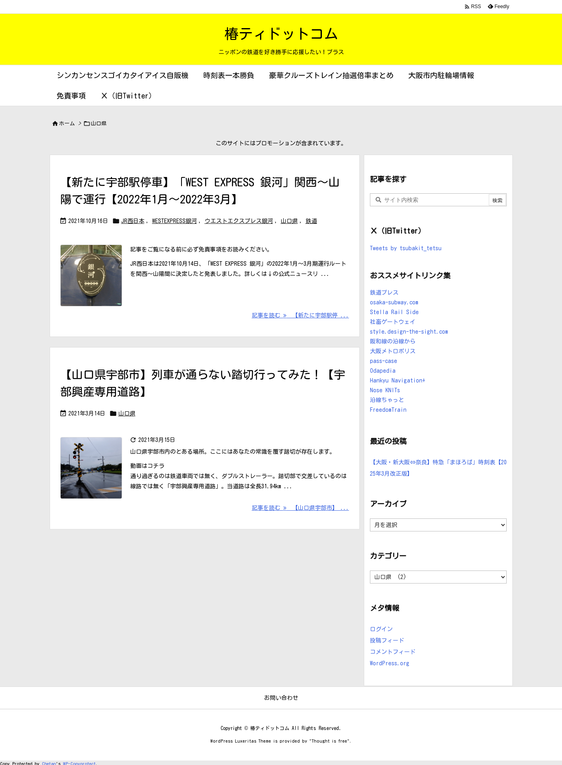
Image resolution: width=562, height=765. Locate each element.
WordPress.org (389, 663)
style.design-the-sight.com (409, 331)
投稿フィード (387, 640)
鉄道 (311, 221)
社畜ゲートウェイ (392, 322)
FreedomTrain (388, 410)
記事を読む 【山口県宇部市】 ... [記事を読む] (300, 508)
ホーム (67, 123)
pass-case (383, 361)
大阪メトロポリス (392, 351)
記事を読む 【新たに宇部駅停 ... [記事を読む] (300, 315)
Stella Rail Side (394, 312)
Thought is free (329, 741)
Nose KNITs (385, 390)
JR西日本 (132, 221)
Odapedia (383, 371)
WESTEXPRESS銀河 (174, 221)
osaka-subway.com (394, 302)
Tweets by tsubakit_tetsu (406, 248)
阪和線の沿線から (392, 341)
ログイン (381, 629)
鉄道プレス (384, 292)
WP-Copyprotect (79, 762)
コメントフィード (392, 652)
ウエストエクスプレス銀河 (239, 221)
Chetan (49, 762)
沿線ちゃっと (387, 400)
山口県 (289, 221)
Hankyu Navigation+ (397, 380)
